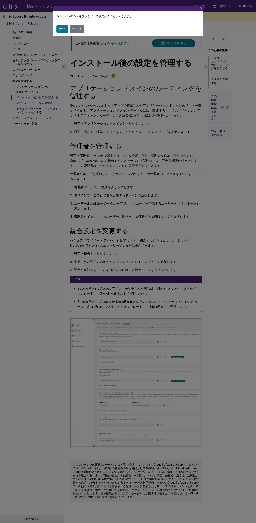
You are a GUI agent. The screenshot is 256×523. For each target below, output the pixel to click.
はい (62, 29)
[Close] (201, 8)
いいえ (77, 29)
